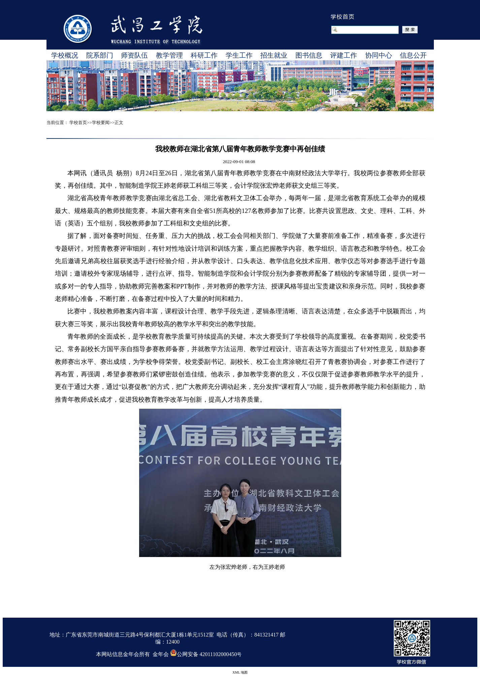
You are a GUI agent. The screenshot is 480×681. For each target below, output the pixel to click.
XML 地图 (239, 672)
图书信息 (308, 55)
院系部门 (99, 55)
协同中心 (378, 55)
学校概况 (64, 55)
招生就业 (273, 55)
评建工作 (343, 55)
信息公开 (413, 55)
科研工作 (204, 55)
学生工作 (239, 55)
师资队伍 (134, 55)
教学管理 (169, 55)
